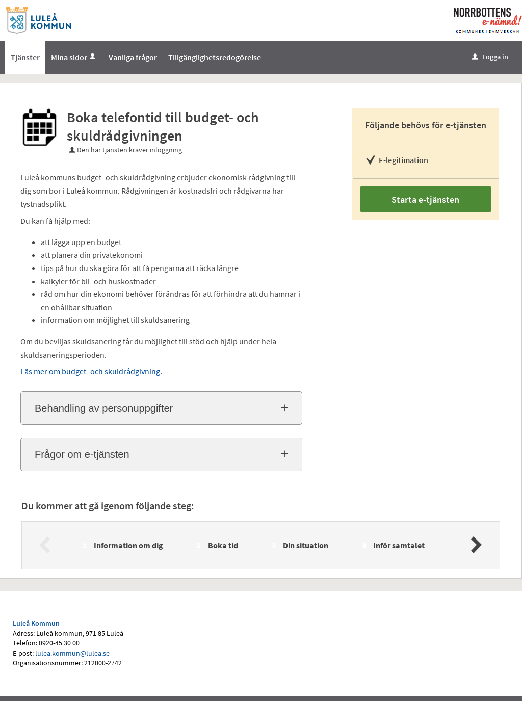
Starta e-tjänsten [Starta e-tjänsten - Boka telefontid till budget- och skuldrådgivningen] (425, 199)
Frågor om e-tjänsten (82, 454)
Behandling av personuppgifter (104, 408)
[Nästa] (476, 545)
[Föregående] (45, 545)
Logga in (490, 56)
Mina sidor (74, 57)
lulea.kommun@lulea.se (72, 653)
